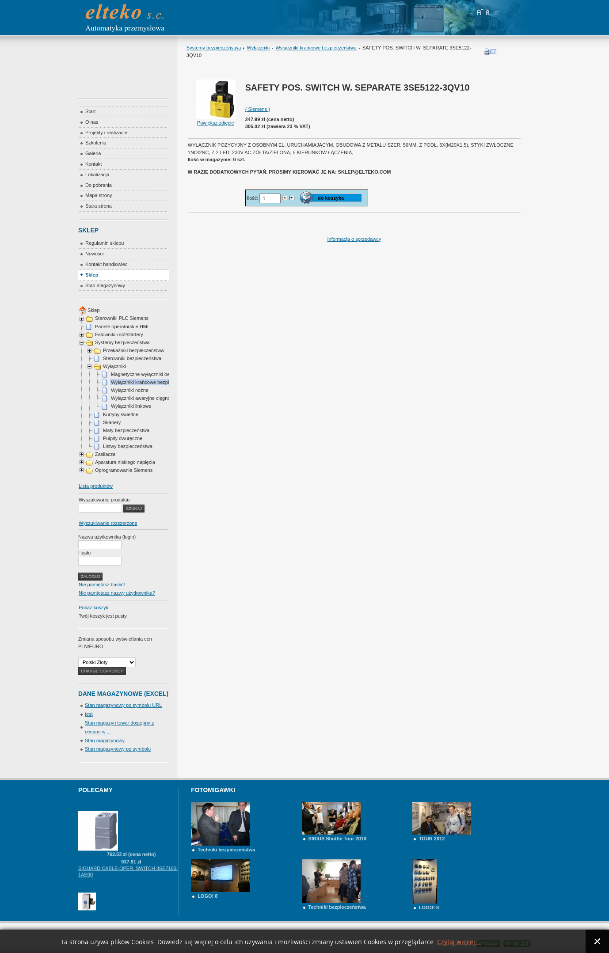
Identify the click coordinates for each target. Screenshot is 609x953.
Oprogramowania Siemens (123, 470)
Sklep (94, 310)
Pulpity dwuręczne (122, 438)
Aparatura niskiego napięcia (125, 462)
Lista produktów (96, 486)
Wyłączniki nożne (129, 390)
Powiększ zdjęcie (216, 120)
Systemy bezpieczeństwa (214, 47)
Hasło (84, 552)
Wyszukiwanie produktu (104, 499)
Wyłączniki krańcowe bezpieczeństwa (315, 47)
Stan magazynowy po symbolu (118, 749)
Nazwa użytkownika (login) (107, 536)
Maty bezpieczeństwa (126, 430)
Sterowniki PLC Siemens (121, 318)
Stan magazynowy (105, 740)
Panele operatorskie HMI (121, 326)
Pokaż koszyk (93, 607)
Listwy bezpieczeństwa (127, 446)
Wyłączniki (258, 47)
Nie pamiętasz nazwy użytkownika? (117, 593)
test (89, 714)
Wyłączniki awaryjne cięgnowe (143, 398)
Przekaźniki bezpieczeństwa (133, 350)
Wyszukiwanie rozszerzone (108, 523)
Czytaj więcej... (458, 942)
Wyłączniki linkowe (131, 406)
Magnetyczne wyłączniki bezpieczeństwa (155, 374)
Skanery (112, 422)
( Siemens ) (257, 109)
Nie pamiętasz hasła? (102, 584)
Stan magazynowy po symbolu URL (123, 705)
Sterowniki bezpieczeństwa (132, 358)
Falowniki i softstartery (119, 334)
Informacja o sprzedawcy (354, 239)
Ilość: (253, 197)
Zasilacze (105, 454)
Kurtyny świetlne (120, 414)
